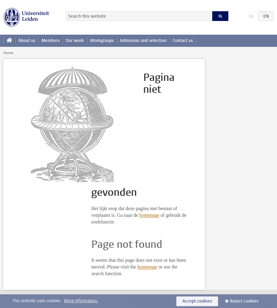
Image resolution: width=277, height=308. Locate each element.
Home (8, 52)
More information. (81, 301)
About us (26, 40)
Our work (75, 40)
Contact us (183, 40)
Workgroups (102, 40)
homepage (149, 215)
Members (50, 40)
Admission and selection (143, 40)
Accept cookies (197, 301)
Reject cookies (244, 301)
